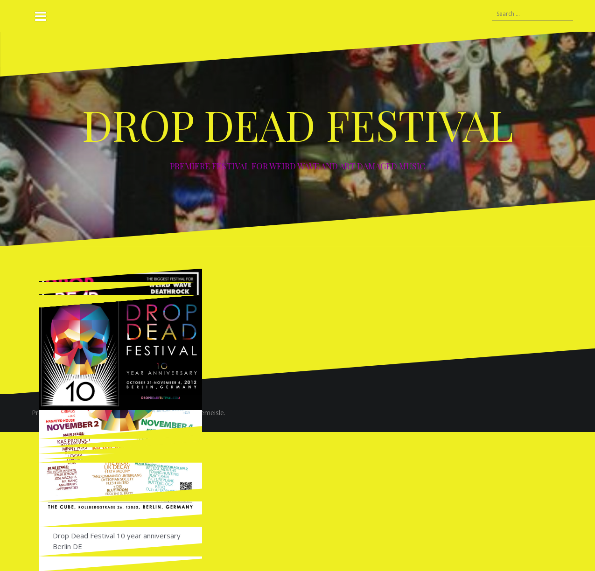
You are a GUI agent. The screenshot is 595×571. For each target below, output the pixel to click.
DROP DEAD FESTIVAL (297, 125)
